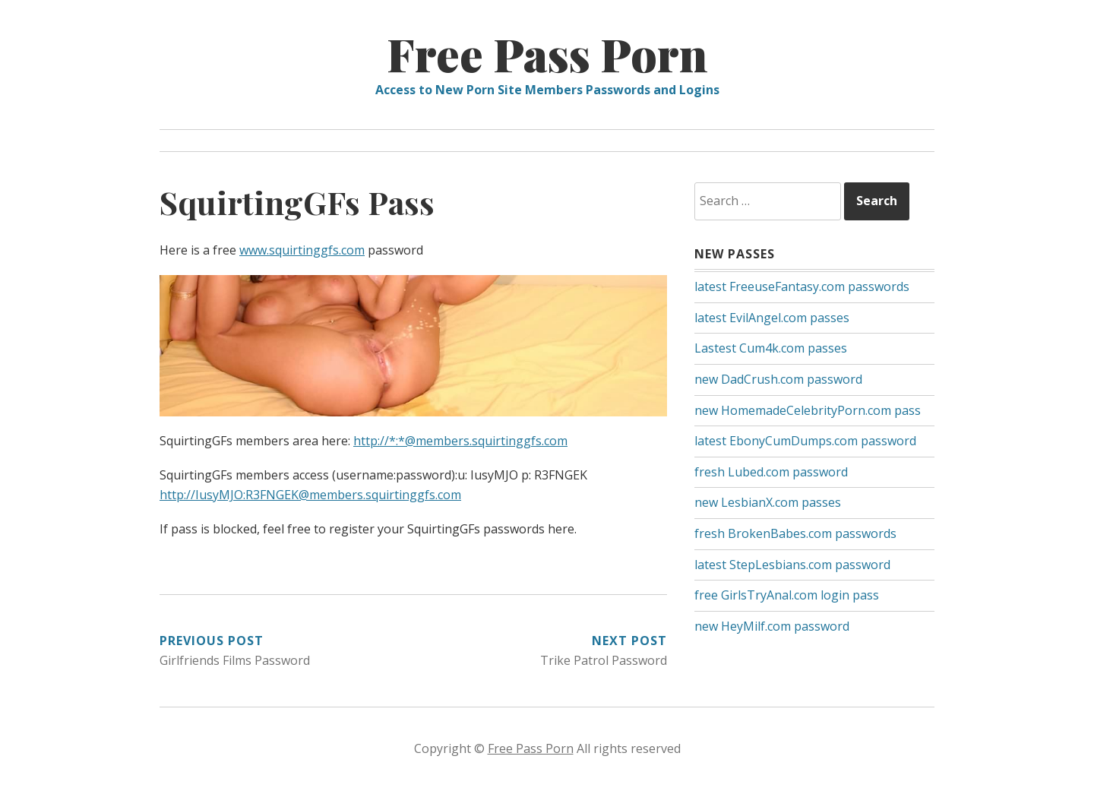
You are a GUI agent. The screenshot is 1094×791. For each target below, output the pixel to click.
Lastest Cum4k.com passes (770, 348)
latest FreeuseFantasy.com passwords (801, 286)
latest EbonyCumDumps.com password (805, 440)
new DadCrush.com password (778, 379)
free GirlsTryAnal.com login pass (786, 595)
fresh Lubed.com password (771, 472)
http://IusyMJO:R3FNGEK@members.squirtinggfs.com (310, 494)
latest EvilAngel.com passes (771, 317)
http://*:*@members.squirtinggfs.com (460, 440)
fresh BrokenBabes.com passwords (795, 533)
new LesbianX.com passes (767, 502)
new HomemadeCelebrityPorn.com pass (807, 410)
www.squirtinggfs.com (302, 250)
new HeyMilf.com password (771, 626)
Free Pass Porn (547, 53)
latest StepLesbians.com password (792, 564)
